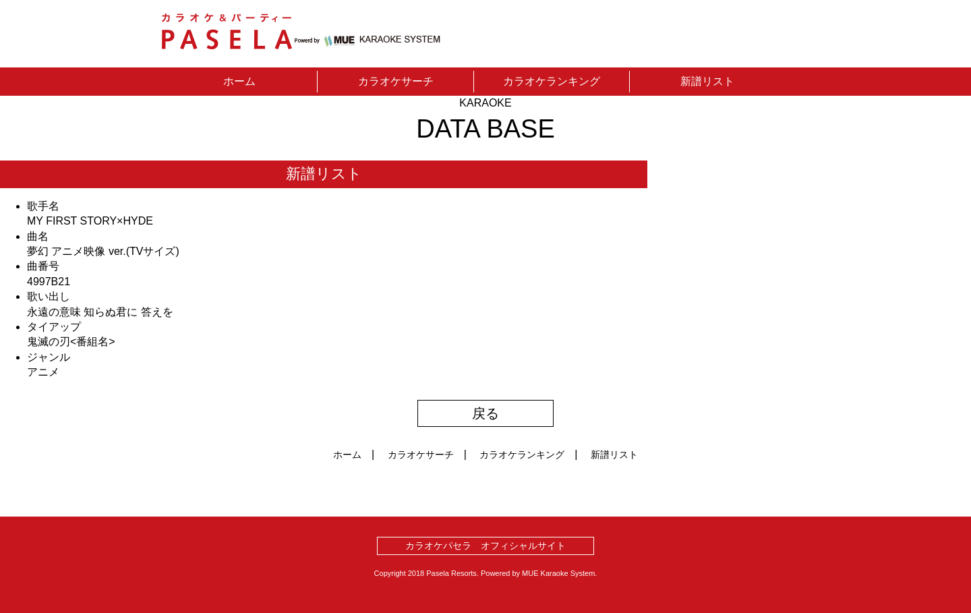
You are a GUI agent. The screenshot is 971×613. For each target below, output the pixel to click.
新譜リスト (707, 81)
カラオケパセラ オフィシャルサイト (485, 545)
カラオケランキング (551, 81)
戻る (485, 413)
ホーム (239, 81)
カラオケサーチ (396, 81)
